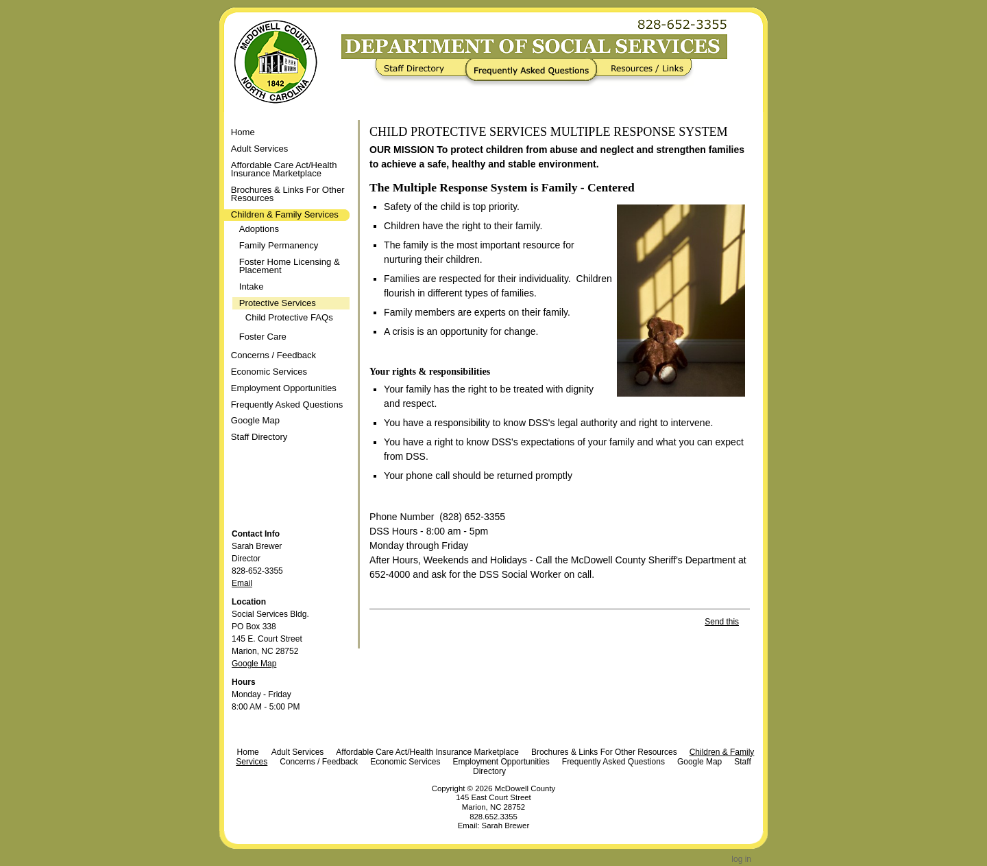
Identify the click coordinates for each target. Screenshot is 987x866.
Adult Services (297, 752)
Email (242, 583)
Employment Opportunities (500, 761)
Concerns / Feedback (319, 761)
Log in (741, 859)
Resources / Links (643, 72)
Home (243, 132)
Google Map (254, 663)
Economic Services (405, 761)
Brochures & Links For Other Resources (604, 752)
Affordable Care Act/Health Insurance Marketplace (427, 752)
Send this (722, 622)
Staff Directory (423, 72)
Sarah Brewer (506, 825)
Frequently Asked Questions (534, 72)
